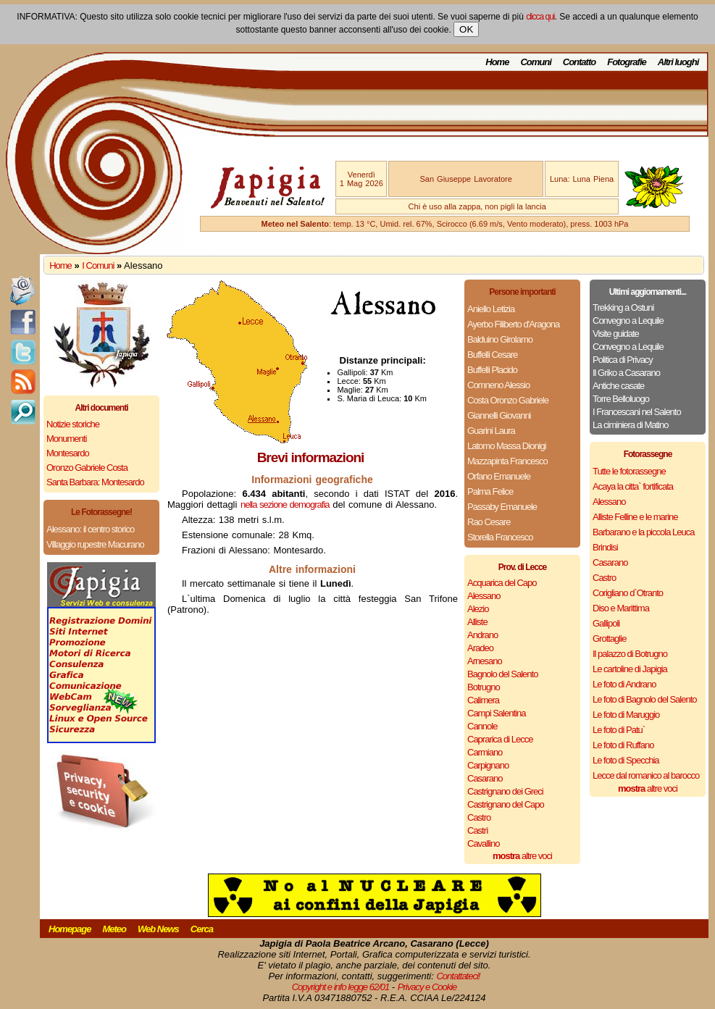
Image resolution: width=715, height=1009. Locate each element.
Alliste (477, 621)
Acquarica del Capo (501, 582)
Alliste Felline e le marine (635, 516)
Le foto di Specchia (626, 760)
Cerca (202, 929)
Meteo (114, 929)
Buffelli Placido (492, 369)
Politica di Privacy (623, 359)
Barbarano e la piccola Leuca (643, 532)
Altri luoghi (678, 61)
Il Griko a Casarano (626, 372)
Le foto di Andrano (624, 684)
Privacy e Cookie (427, 986)
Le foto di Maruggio (626, 714)
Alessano (483, 595)
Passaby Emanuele (502, 506)
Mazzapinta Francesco (507, 461)
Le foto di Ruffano (623, 745)
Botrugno (483, 687)
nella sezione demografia (285, 504)
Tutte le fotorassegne (629, 471)
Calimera (483, 700)
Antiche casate (618, 385)
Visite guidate (616, 333)
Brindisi (605, 547)
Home (497, 61)
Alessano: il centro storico (90, 529)
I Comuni (98, 265)
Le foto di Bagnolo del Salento (644, 699)
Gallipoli (606, 623)
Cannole (482, 726)
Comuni (535, 61)
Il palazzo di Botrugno (630, 653)
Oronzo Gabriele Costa (86, 467)
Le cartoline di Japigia (630, 668)
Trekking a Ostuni (623, 307)
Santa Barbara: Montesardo (95, 482)
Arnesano (484, 661)
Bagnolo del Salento (502, 674)
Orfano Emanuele (498, 476)
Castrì (477, 830)
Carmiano (484, 752)
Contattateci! (458, 976)
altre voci (522, 855)
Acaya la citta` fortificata (633, 486)
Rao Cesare (488, 521)
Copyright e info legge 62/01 (341, 986)
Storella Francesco (499, 537)
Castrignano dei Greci (505, 791)
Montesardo (67, 453)
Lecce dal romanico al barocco (646, 775)
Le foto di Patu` (619, 729)
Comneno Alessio (498, 385)
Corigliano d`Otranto (628, 592)
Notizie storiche (72, 424)
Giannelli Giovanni (499, 415)
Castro (478, 817)
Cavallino (483, 843)
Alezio (477, 608)
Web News (158, 929)
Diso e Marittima (621, 608)
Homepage (70, 929)
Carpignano (488, 765)
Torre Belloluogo (621, 398)
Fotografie (626, 61)
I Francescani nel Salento (637, 411)
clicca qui (540, 17)
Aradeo (480, 647)
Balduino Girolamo (499, 339)
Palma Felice (490, 491)
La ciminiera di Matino (630, 424)
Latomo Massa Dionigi (506, 445)
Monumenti (66, 438)
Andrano (482, 634)
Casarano (484, 778)
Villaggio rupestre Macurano (95, 544)
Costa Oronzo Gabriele (507, 400)
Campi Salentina (496, 713)
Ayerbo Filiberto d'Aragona (513, 324)
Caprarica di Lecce (499, 739)
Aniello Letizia (490, 308)
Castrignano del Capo (505, 804)
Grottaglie (609, 638)
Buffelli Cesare (492, 354)
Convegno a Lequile (628, 320)
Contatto (579, 61)
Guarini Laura (491, 430)
